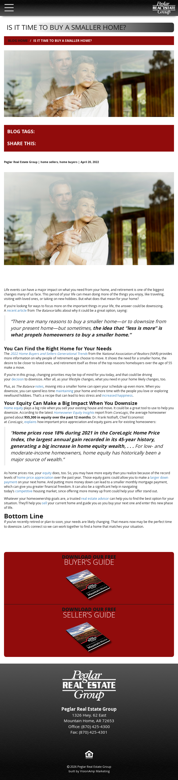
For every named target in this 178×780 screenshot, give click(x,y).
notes (39, 386)
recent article (17, 310)
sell (44, 503)
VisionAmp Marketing (95, 771)
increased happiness (117, 395)
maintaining (64, 391)
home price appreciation (35, 477)
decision (17, 379)
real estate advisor (95, 498)
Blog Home (18, 40)
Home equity (13, 408)
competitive (24, 491)
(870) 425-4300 (95, 726)
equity (47, 473)
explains (30, 422)
